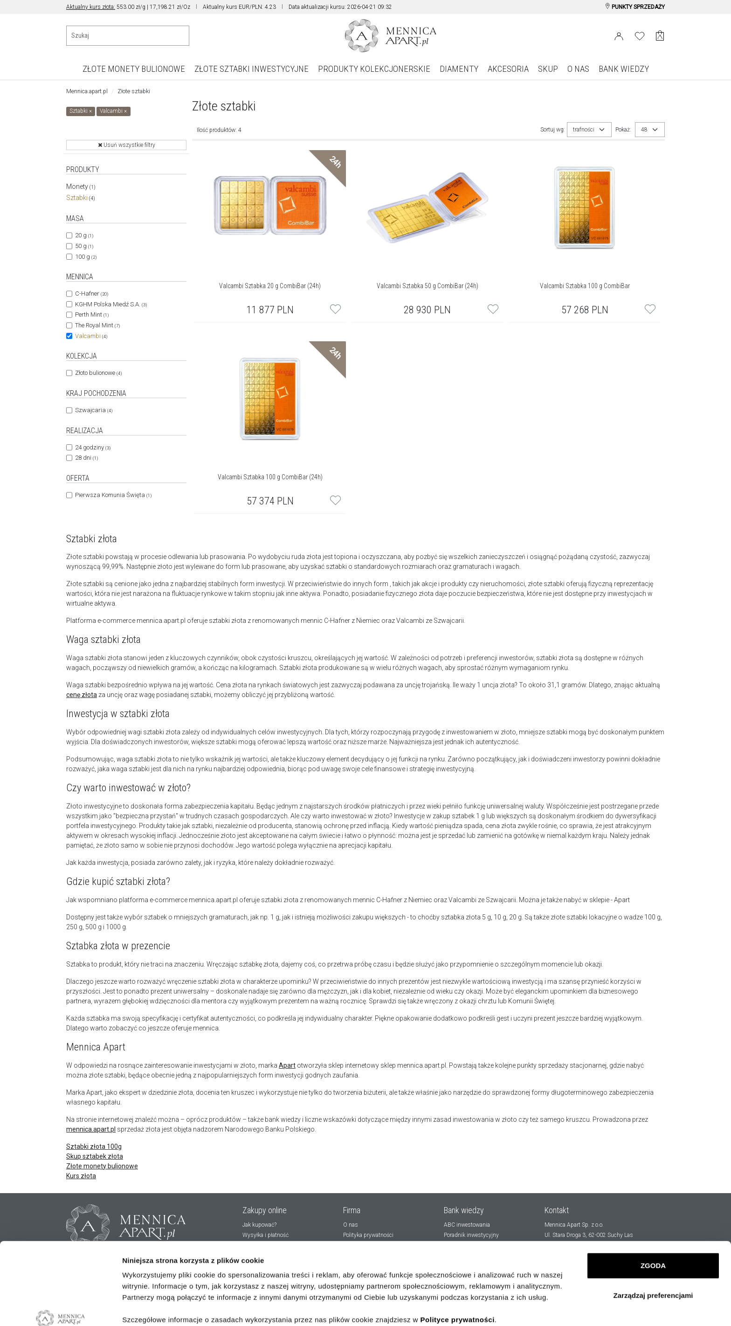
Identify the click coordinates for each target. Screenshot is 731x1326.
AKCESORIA (508, 68)
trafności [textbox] (583, 129)
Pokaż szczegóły (150, 1308)
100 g (86, 256)
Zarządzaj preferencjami (653, 1225)
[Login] (618, 34)
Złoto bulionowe (98, 372)
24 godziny (92, 447)
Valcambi (91, 335)
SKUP (548, 68)
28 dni (86, 457)
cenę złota (81, 694)
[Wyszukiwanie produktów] (127, 36)
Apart (287, 1065)
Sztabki (80, 197)
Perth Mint (92, 314)
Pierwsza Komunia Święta (113, 494)
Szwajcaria (93, 410)
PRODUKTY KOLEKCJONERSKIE (374, 68)
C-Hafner (91, 293)
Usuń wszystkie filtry (126, 145)
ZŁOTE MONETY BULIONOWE (134, 68)
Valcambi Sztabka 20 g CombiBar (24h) (270, 286)
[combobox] (589, 129)
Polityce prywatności (458, 1249)
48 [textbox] (644, 129)
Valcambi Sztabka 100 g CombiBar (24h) (270, 477)
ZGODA (653, 1195)
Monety (81, 186)
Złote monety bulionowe (102, 1166)
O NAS (578, 68)
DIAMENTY (459, 68)
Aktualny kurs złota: (90, 7)
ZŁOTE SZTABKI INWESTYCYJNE (251, 68)
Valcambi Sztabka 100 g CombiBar (585, 286)
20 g (84, 235)
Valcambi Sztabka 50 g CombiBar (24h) (427, 286)
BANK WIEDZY (624, 68)
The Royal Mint (97, 325)
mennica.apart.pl (91, 1129)
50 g (84, 245)
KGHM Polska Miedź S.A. (111, 304)
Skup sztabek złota (94, 1156)
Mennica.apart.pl (87, 91)
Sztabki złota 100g (94, 1146)
